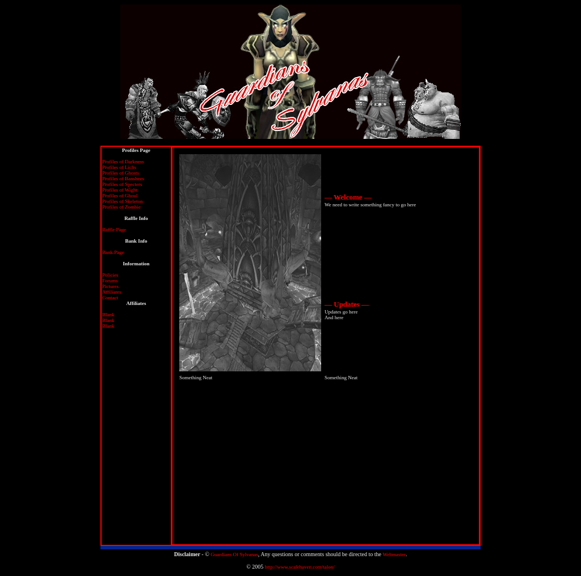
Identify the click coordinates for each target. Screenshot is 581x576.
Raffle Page (114, 229)
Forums (110, 280)
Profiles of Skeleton (122, 201)
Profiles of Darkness (123, 161)
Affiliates (111, 292)
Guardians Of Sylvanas (234, 554)
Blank (108, 314)
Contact (110, 297)
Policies (110, 275)
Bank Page (113, 252)
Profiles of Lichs (119, 167)
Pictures (110, 286)
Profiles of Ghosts (120, 173)
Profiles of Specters (122, 184)
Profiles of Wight (119, 190)
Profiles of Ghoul (120, 195)
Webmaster (393, 554)
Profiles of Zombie (121, 207)
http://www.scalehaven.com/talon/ (300, 567)
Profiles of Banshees (123, 178)
